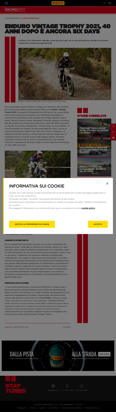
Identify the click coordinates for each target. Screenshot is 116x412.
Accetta (98, 224)
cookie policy (88, 208)
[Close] (107, 183)
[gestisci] (32, 224)
